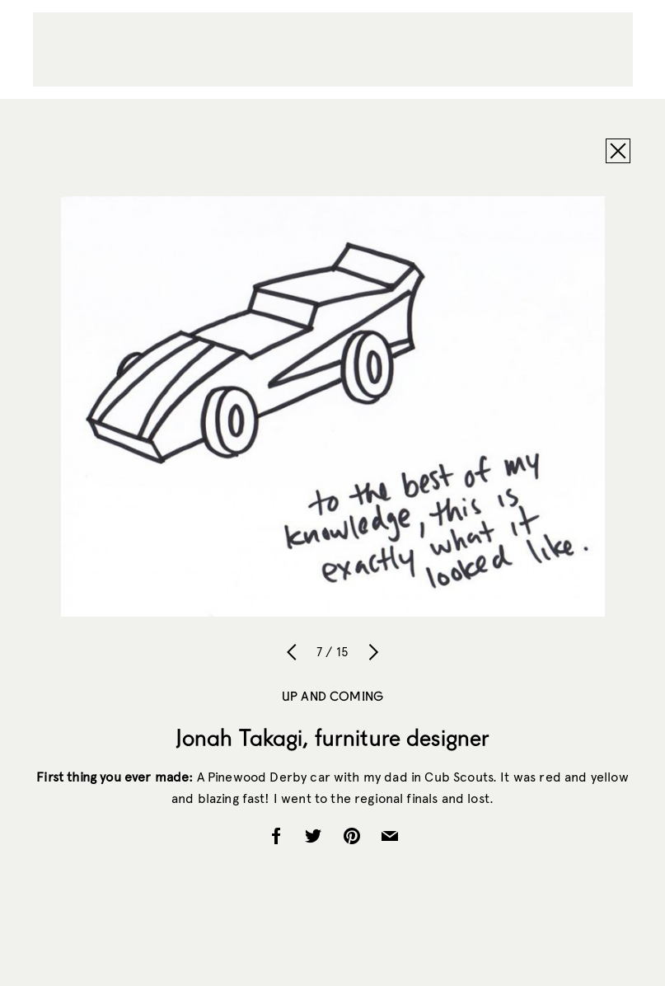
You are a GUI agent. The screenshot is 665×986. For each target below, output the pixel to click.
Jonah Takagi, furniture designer (332, 737)
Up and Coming (332, 695)
